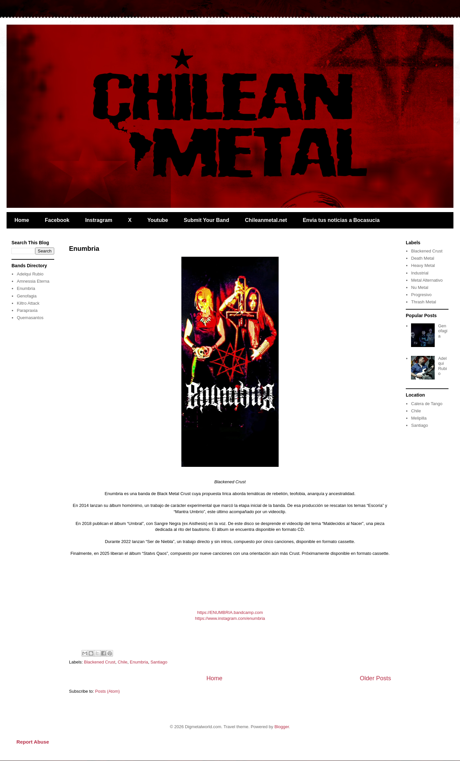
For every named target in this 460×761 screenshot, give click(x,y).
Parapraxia (27, 310)
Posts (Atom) (107, 691)
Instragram (98, 220)
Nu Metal (419, 287)
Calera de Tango (426, 403)
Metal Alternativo (427, 280)
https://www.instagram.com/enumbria (230, 618)
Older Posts (375, 678)
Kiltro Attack (28, 303)
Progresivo (421, 294)
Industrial (419, 273)
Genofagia (26, 296)
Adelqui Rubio (30, 274)
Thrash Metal (423, 301)
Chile (122, 662)
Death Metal (422, 258)
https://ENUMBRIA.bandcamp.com (230, 612)
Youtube (158, 220)
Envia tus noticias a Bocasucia (341, 220)
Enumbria (84, 248)
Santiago (158, 662)
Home (21, 220)
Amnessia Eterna (33, 281)
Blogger (281, 726)
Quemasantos (30, 317)
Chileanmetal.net (266, 220)
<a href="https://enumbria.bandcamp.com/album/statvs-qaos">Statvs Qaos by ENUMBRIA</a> (230, 582)
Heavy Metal (423, 265)
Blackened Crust (99, 662)
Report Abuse (32, 742)
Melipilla (418, 418)
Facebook (57, 220)
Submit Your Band (206, 220)
